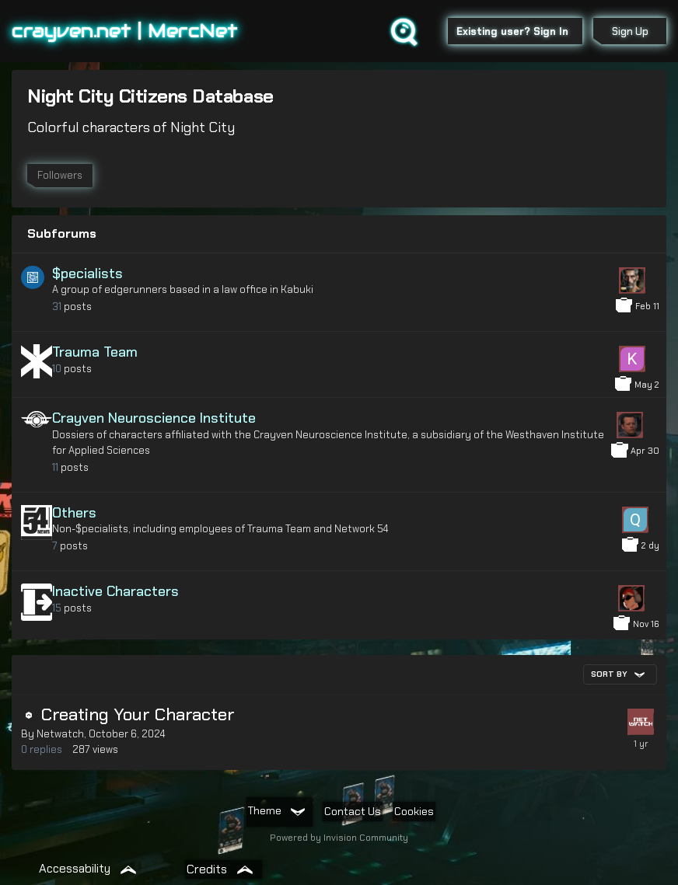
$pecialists (87, 273)
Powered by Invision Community (339, 837)
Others (74, 512)
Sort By (618, 674)
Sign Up (630, 31)
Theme (276, 810)
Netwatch (60, 733)
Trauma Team (95, 352)
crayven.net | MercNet (125, 31)
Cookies (414, 811)
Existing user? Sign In (515, 31)
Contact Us (352, 811)
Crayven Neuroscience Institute (154, 418)
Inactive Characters (115, 591)
